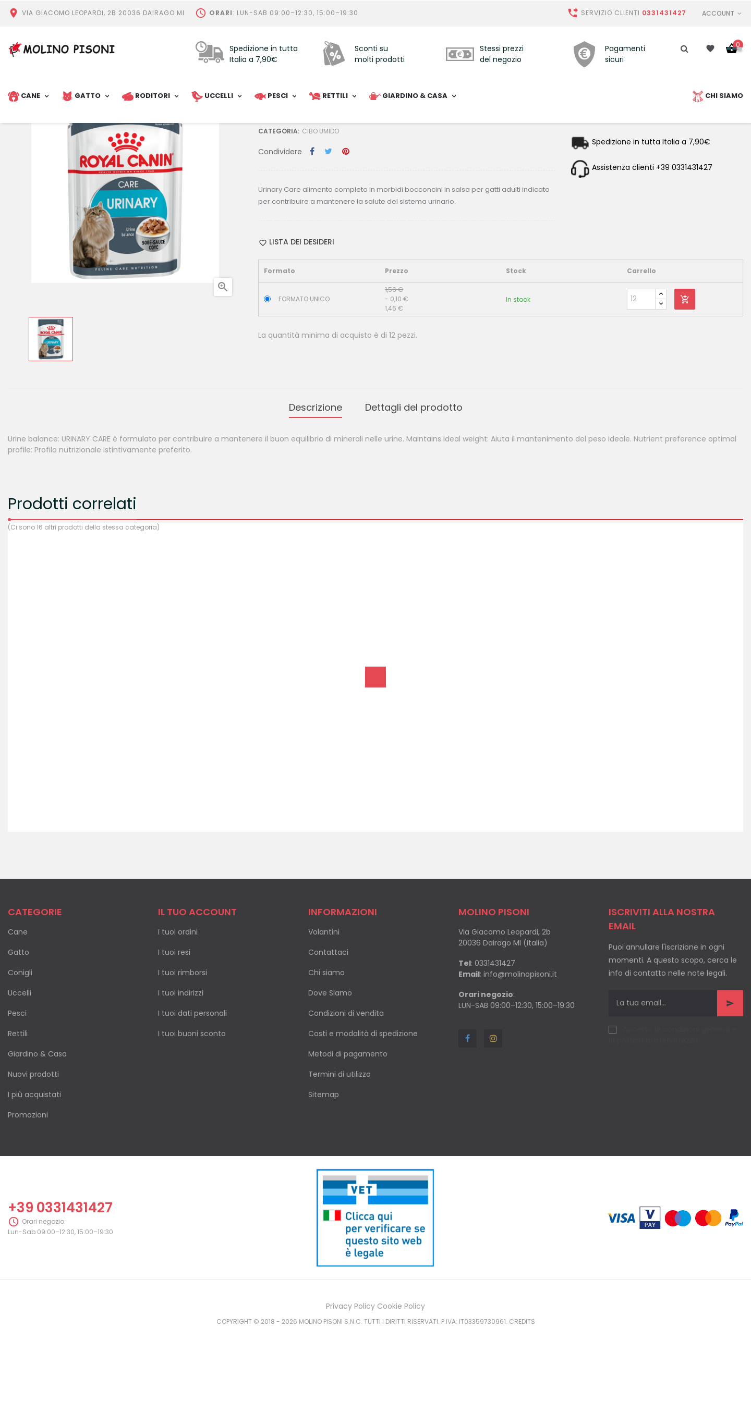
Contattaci (328, 1034)
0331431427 (664, 12)
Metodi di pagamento (347, 1135)
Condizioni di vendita (346, 1095)
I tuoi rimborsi (182, 1054)
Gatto (18, 1034)
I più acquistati (34, 1176)
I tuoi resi (174, 1034)
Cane (18, 1014)
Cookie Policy (401, 1388)
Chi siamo (326, 1054)
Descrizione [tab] (315, 491)
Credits (522, 1403)
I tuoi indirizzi (180, 1074)
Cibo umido (320, 217)
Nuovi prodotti (33, 1156)
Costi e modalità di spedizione (363, 1115)
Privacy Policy (350, 1388)
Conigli (20, 1054)
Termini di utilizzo (339, 1156)
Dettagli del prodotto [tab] (414, 491)
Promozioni (28, 1196)
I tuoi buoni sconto (192, 1115)
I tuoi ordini (178, 1014)
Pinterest (345, 238)
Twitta (328, 238)
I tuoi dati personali (192, 1095)
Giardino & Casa (37, 1135)
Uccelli (19, 1074)
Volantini (324, 1014)
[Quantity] (641, 385)
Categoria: (278, 217)
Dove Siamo (330, 1074)
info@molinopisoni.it (520, 1056)
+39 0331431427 (60, 1289)
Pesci (17, 1095)
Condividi (312, 238)
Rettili (18, 1115)
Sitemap (323, 1176)
